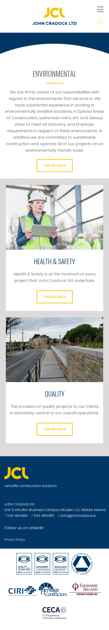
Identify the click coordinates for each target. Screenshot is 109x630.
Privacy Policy (14, 539)
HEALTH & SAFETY (54, 261)
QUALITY (54, 394)
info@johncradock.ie (78, 515)
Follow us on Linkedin (24, 527)
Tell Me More (55, 165)
